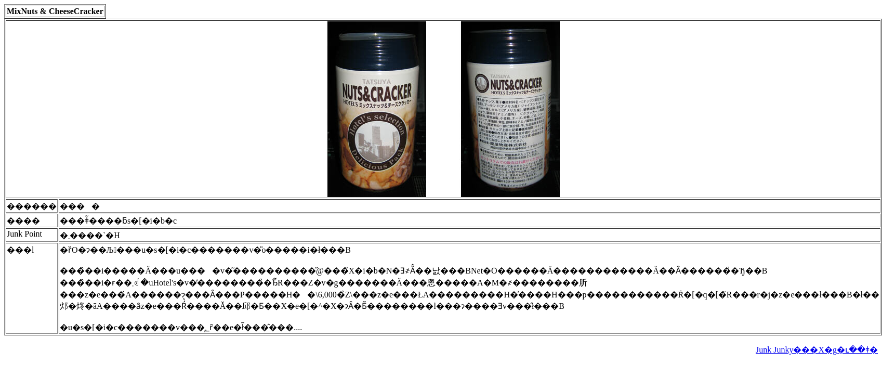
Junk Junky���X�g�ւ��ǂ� (817, 349)
